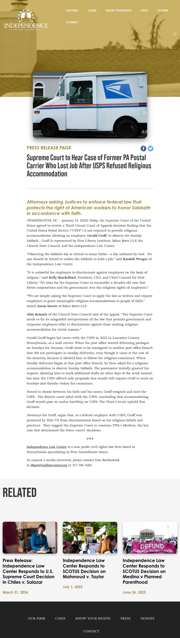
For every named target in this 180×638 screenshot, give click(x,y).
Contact (72, 22)
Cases (92, 10)
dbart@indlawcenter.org (49, 465)
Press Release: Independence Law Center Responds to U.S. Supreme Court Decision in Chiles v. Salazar (28, 571)
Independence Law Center (47, 447)
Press (144, 10)
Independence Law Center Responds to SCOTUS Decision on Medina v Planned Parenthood (144, 571)
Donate (163, 10)
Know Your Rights (118, 10)
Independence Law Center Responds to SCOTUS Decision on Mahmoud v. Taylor (84, 568)
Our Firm (72, 10)
